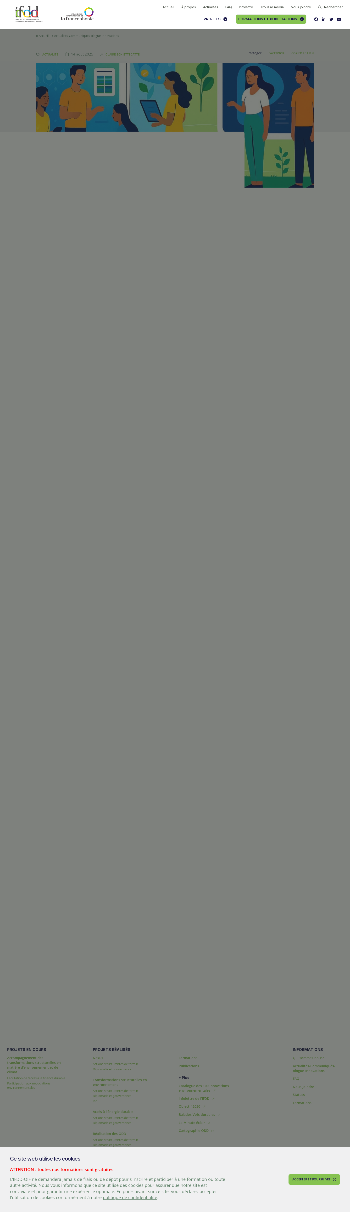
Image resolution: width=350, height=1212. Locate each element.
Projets (215, 19)
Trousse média (272, 7)
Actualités (210, 7)
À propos (188, 7)
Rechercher (330, 7)
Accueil (168, 7)
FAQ (228, 7)
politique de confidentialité (130, 1197)
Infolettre (246, 7)
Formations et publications (271, 19)
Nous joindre (301, 7)
